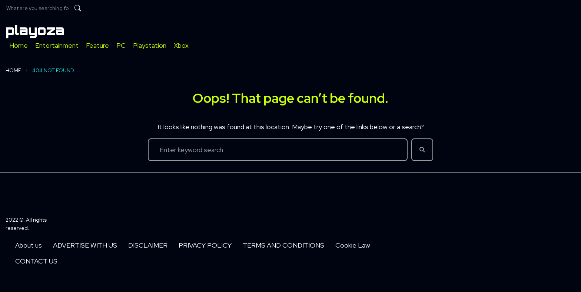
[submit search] (77, 8)
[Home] (18, 45)
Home (13, 70)
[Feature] (97, 45)
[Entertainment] (56, 45)
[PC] (121, 45)
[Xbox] (181, 45)
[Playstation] (149, 45)
